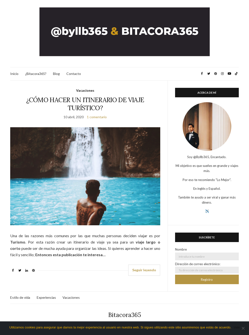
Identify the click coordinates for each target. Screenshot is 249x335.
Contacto (73, 74)
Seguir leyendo (144, 270)
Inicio (14, 74)
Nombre (181, 249)
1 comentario (97, 117)
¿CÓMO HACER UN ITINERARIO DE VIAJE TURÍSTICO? (85, 104)
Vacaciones (85, 90)
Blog (56, 74)
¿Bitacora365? (35, 74)
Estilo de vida (20, 297)
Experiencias (46, 297)
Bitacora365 (124, 315)
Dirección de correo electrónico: (207, 267)
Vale (237, 327)
